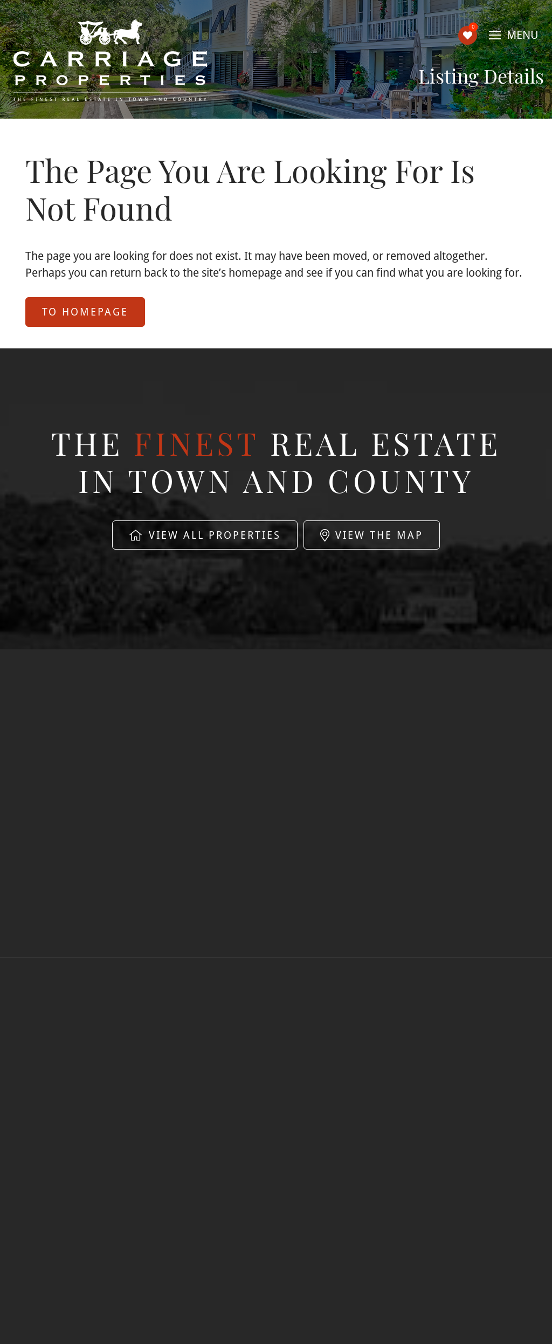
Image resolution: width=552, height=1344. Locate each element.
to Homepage (85, 311)
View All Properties (205, 535)
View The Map (371, 535)
